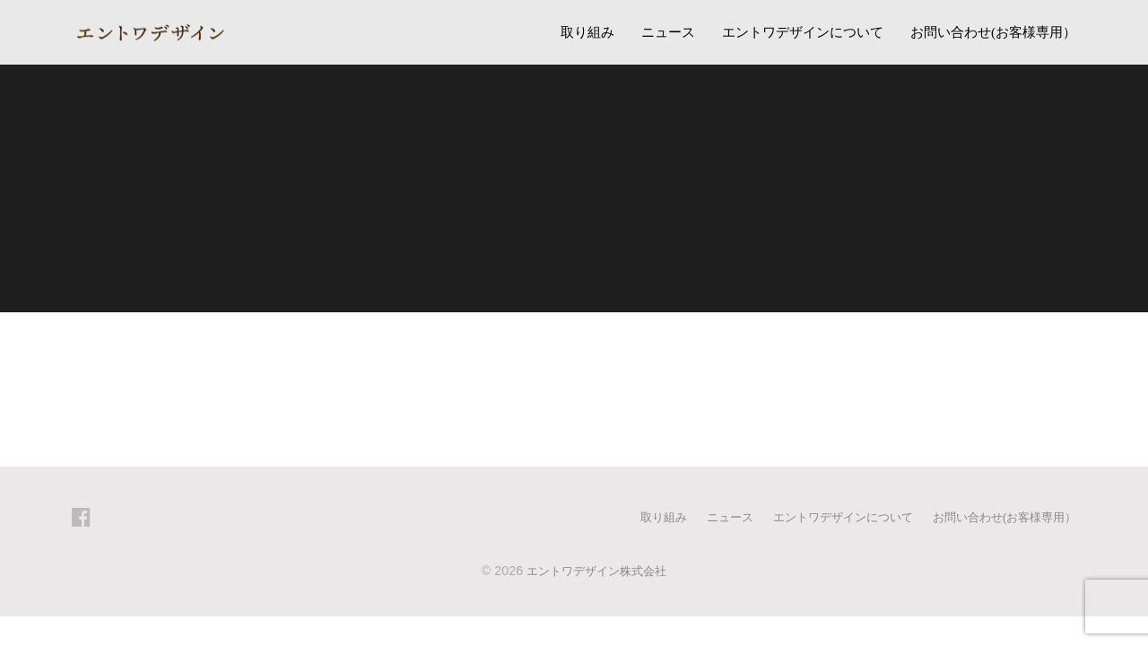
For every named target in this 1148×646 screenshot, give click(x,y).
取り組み (587, 31)
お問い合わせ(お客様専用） (993, 31)
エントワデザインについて (802, 31)
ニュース (668, 31)
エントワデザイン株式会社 (596, 570)
